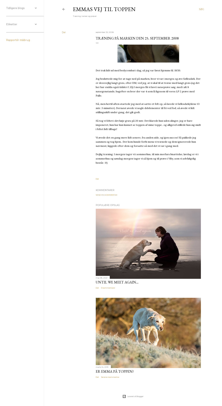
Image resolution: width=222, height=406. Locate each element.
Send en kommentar (106, 195)
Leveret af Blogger (133, 396)
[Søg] (201, 9)
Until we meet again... (117, 282)
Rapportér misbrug (18, 40)
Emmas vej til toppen (104, 9)
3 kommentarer (108, 288)
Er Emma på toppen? (115, 371)
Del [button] (64, 32)
